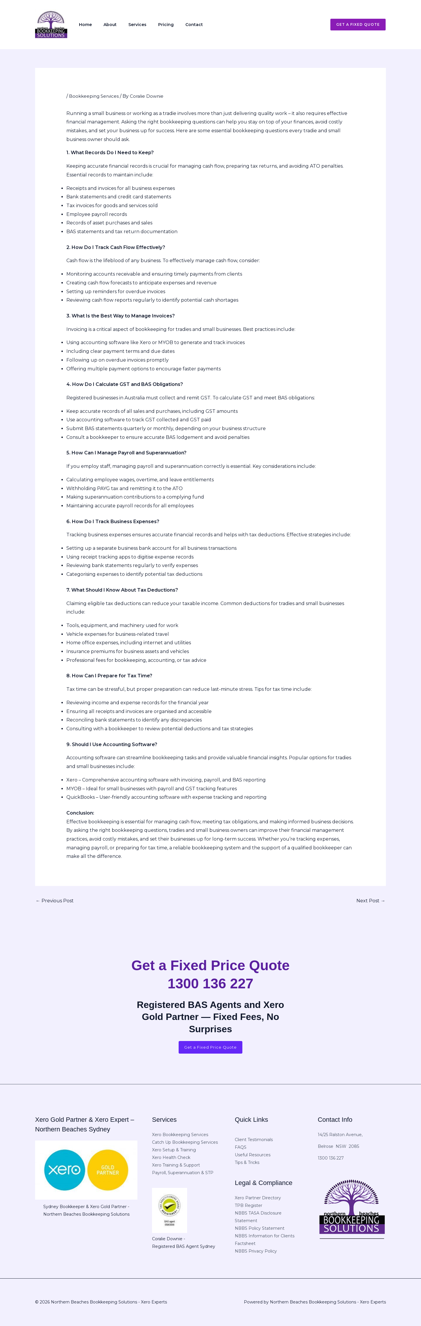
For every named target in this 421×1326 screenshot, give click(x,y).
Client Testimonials (254, 1140)
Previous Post (55, 901)
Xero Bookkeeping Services (180, 1135)
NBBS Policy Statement (259, 1228)
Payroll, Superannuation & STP (182, 1173)
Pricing (149, 24)
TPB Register (248, 1206)
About (103, 24)
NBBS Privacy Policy (256, 1251)
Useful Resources (252, 1155)
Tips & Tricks (247, 1163)
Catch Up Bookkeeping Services (185, 1142)
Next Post (370, 901)
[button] (354, 24)
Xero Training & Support (176, 1165)
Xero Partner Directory (258, 1198)
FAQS (240, 1148)
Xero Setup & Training (174, 1150)
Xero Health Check (171, 1158)
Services (126, 24)
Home (83, 24)
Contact (173, 24)
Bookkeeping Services (95, 96)
